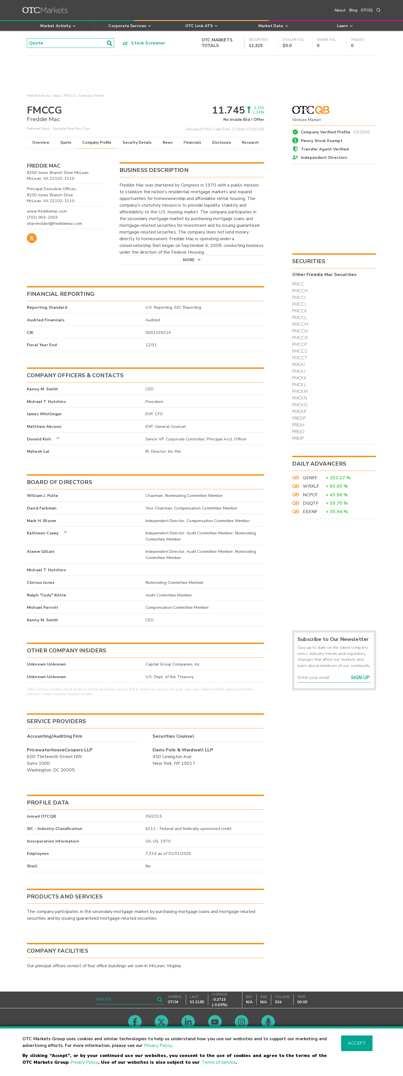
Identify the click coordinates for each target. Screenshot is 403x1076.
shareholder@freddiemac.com (54, 223)
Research (250, 142)
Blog (353, 10)
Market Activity (38, 95)
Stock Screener (144, 43)
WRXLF (311, 486)
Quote (66, 142)
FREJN (298, 425)
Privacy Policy (158, 1045)
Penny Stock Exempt (322, 141)
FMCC (298, 284)
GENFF (310, 478)
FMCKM (300, 391)
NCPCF (310, 495)
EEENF (310, 512)
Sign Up (360, 677)
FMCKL (299, 385)
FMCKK (299, 378)
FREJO (298, 432)
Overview (40, 142)
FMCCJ (299, 304)
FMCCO (300, 338)
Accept (357, 1043)
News (168, 142)
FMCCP (299, 344)
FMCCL (299, 318)
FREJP (298, 438)
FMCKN (299, 398)
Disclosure (221, 142)
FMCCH (300, 291)
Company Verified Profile (335, 131)
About (340, 10)
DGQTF (310, 503)
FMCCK (299, 311)
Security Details (137, 142)
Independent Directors (324, 157)
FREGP (299, 418)
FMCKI (298, 365)
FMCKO (299, 405)
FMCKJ (298, 371)
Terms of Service (219, 1062)
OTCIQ (367, 10)
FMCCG (70, 95)
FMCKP (299, 412)
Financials (192, 142)
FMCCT (299, 358)
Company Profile (96, 142)
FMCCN (300, 331)
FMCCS (299, 351)
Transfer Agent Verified (325, 149)
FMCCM (300, 324)
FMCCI (298, 297)
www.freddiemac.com (47, 211)
